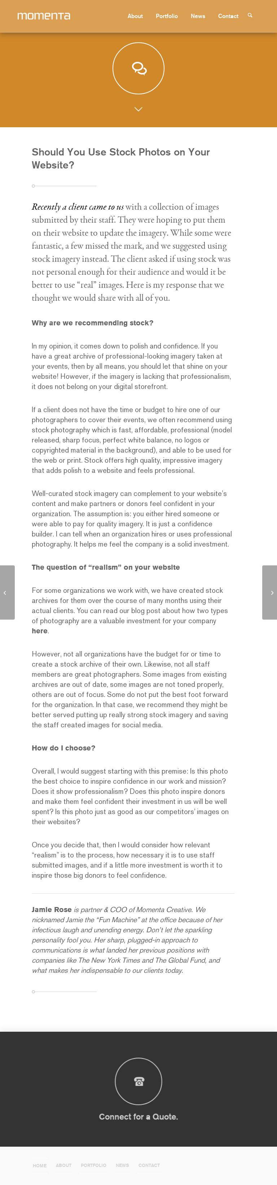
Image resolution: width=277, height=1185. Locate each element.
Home (40, 1166)
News (122, 1165)
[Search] (253, 16)
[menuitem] (138, 16)
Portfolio (93, 1165)
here (40, 630)
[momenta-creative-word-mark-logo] (56, 16)
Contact (149, 1165)
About (63, 1165)
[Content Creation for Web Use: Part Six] (7, 592)
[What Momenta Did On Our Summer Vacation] (269, 592)
